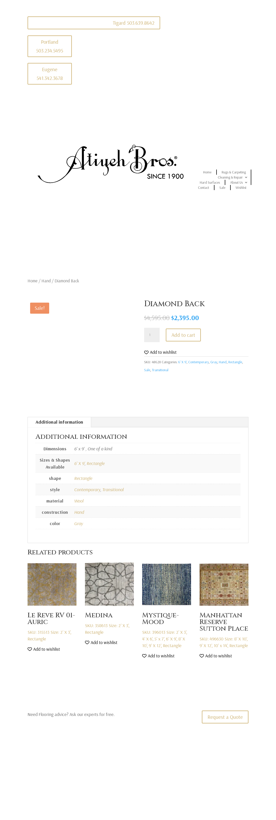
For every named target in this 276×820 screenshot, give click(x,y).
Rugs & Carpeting (234, 172)
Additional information (59, 422)
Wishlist (241, 187)
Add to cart (183, 335)
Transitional (160, 370)
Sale (222, 187)
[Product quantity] (152, 335)
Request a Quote (225, 717)
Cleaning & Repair (230, 177)
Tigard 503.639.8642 (133, 23)
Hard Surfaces (210, 182)
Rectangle (235, 362)
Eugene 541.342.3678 (50, 73)
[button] (160, 352)
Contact (203, 187)
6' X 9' (182, 362)
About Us (236, 182)
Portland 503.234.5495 (49, 46)
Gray (213, 362)
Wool (78, 501)
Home (207, 172)
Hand (46, 280)
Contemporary (198, 362)
